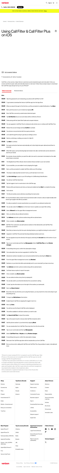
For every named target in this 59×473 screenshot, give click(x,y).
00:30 (3, 124)
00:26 (3, 120)
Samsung (18, 384)
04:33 (3, 344)
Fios (2, 450)
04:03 (3, 318)
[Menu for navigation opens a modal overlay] (56, 3)
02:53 (3, 252)
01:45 (3, 190)
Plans (2, 390)
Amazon (18, 394)
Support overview (34, 384)
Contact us (32, 390)
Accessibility (33, 411)
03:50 (3, 304)
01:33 (3, 180)
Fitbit (17, 446)
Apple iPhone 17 (4, 429)
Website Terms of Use (36, 466)
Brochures (47, 405)
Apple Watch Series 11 (6, 447)
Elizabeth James (20, 449)
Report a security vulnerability (34, 439)
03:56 (3, 311)
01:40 (3, 187)
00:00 (3, 98)
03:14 (3, 270)
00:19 (3, 113)
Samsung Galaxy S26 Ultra (7, 435)
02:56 (3, 255)
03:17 (3, 273)
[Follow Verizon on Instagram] (55, 429)
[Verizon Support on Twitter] (46, 442)
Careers (47, 387)
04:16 (3, 329)
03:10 (3, 266)
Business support (34, 397)
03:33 (3, 288)
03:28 (3, 284)
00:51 (3, 145)
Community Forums (35, 394)
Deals (2, 401)
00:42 (3, 134)
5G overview (48, 409)
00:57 (3, 150)
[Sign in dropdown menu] (50, 3)
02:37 (3, 237)
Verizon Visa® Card (5, 454)
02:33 (3, 233)
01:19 (3, 169)
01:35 (3, 183)
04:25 (3, 337)
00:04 (3, 102)
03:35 (3, 291)
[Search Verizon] (46, 3)
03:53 (3, 308)
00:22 (3, 116)
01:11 (3, 161)
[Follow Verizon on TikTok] (46, 431)
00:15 (3, 109)
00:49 (3, 141)
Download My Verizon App (36, 404)
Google (17, 390)
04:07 (3, 322)
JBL (17, 442)
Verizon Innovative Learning (49, 398)
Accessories (4, 387)
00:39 (3, 131)
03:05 (3, 263)
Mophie (17, 439)
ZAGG (17, 432)
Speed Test (33, 417)
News (46, 390)
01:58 (3, 203)
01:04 (3, 156)
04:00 (3, 315)
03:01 (3, 259)
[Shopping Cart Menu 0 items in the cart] (53, 3)
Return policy (33, 387)
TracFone (3, 411)
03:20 (3, 277)
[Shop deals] (45, 10)
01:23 (3, 172)
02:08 (3, 210)
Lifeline (32, 407)
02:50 (3, 248)
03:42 (3, 297)
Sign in (32, 401)
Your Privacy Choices (30, 463)
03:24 (3, 280)
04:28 (3, 340)
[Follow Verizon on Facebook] (46, 429)
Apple (17, 387)
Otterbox (18, 429)
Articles (47, 402)
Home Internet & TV (5, 397)
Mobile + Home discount (7, 404)
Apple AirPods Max (5, 439)
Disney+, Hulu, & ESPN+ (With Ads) (6, 443)
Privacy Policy (19, 463)
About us (47, 384)
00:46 (3, 138)
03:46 (3, 300)
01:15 (3, 165)
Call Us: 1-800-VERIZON (9, 7)
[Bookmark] (55, 31)
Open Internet (26, 466)
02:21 (3, 224)
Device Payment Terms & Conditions (36, 434)
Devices (3, 384)
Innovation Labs (49, 412)
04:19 (3, 333)
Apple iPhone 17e (5, 432)
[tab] (6, 90)
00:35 (3, 127)
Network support (34, 414)
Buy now (20, 7)
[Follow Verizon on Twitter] (49, 429)
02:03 (3, 206)
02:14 (3, 217)
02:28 (3, 230)
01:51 (3, 197)
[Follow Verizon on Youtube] (52, 429)
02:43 (3, 243)
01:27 (3, 176)
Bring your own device (6, 407)
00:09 (3, 106)
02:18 (3, 221)
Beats (17, 435)
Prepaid (3, 394)
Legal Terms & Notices (35, 430)
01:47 (3, 194)
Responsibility (48, 394)
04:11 (3, 326)
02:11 (3, 214)
